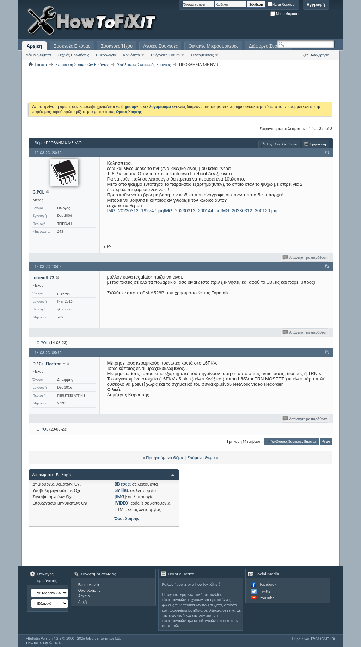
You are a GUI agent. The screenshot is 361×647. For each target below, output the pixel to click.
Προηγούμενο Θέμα (164, 457)
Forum (41, 64)
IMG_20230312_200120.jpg (249, 210)
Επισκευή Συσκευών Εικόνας (82, 64)
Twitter (266, 591)
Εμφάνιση (318, 144)
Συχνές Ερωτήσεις (73, 55)
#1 (327, 152)
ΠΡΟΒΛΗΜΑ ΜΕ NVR (64, 142)
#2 (327, 266)
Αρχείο (84, 595)
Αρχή (326, 441)
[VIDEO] (122, 503)
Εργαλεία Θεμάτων (282, 144)
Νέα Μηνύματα (38, 55)
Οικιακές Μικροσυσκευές (213, 46)
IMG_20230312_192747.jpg (135, 210)
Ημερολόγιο (106, 55)
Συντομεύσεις (202, 55)
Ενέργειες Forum (165, 55)
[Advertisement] (246, 21)
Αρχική (34, 46)
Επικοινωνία (88, 584)
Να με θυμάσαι (281, 4)
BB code (122, 484)
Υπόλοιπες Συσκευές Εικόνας (144, 64)
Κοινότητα (131, 55)
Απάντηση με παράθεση (305, 257)
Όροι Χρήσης (127, 518)
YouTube (267, 598)
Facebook (268, 584)
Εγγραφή (316, 4)
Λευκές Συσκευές (160, 46)
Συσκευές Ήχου (117, 46)
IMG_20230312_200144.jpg (192, 210)
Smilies (121, 490)
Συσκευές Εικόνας (72, 46)
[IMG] (120, 496)
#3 (327, 352)
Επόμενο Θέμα (201, 457)
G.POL (42, 343)
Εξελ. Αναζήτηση (315, 55)
